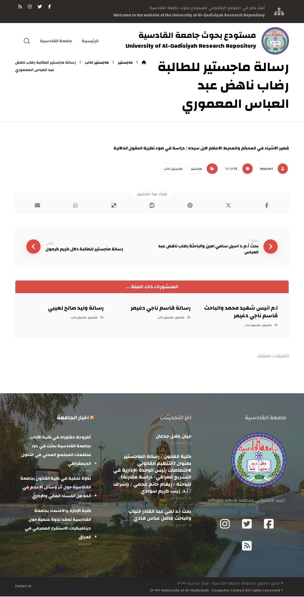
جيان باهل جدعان (173, 436)
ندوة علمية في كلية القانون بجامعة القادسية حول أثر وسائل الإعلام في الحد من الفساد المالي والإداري (55, 487)
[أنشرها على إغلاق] (228, 205)
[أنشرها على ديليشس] (113, 205)
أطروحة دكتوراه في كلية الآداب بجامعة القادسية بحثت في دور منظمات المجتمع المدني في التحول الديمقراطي (56, 451)
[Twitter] (247, 524)
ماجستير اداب (173, 169)
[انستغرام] (29, 6)
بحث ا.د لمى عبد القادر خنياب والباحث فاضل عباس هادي (159, 516)
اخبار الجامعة (73, 418)
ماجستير (196, 169)
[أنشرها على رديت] (152, 205)
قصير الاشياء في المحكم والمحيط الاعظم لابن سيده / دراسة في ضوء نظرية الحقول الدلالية (201, 148)
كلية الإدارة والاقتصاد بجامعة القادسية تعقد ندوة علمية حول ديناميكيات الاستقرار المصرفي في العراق (58, 524)
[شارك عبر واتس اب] (75, 205)
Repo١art (266, 169)
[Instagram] (225, 524)
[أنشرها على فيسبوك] (266, 205)
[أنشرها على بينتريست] (190, 205)
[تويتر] (39, 6)
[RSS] (20, 6)
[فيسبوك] (49, 6)
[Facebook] (269, 524)
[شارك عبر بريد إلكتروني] (37, 205)
